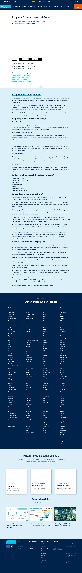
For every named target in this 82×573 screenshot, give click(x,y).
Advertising (43, 546)
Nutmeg (45, 374)
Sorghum (62, 351)
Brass (9, 370)
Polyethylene (46, 419)
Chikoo (10, 409)
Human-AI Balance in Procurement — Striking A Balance (14, 525)
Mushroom (45, 353)
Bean (9, 346)
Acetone (10, 310)
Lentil (44, 318)
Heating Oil (28, 411)
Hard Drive (28, 404)
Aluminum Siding (12, 323)
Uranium (62, 413)
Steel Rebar (63, 368)
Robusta (62, 318)
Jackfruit (27, 434)
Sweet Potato (63, 379)
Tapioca (62, 385)
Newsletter (43, 560)
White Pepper (63, 430)
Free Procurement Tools (70, 546)
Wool (61, 437)
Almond (10, 316)
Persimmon (45, 407)
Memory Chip (46, 338)
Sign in (76, 1)
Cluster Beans (11, 426)
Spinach (62, 359)
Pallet (44, 392)
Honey (27, 413)
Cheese (10, 404)
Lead (44, 312)
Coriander (27, 320)
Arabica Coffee (11, 331)
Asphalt (10, 336)
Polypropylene (46, 422)
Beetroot (10, 351)
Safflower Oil (63, 325)
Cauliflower (11, 398)
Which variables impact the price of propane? (24, 77)
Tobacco (62, 402)
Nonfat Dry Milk (47, 372)
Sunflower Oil (63, 376)
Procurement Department (70, 553)
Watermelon (63, 426)
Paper (44, 398)
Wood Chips (63, 434)
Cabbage (10, 379)
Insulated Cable (29, 419)
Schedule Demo (55, 6)
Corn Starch (28, 325)
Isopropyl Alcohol (29, 432)
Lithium (45, 323)
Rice (61, 314)
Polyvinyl (45, 424)
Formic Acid (28, 379)
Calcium (10, 383)
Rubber (62, 320)
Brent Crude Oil (12, 372)
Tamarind (62, 381)
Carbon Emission (12, 389)
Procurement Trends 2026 (69, 562)
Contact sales (7, 1)
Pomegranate (46, 426)
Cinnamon (10, 419)
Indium (27, 417)
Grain (26, 396)
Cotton (27, 327)
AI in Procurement (69, 543)
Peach (44, 400)
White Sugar (63, 432)
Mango (44, 336)
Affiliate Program (44, 548)
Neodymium (46, 364)
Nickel (44, 366)
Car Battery (11, 387)
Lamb (44, 310)
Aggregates (11, 314)
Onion (44, 381)
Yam (61, 439)
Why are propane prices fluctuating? (22, 75)
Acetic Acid (10, 308)
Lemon (44, 316)
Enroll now (78, 6)
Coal (9, 428)
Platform (24, 6)
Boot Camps (32, 543)
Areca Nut (10, 333)
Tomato (62, 404)
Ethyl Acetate (28, 357)
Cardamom (11, 392)
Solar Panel (63, 346)
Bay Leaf (10, 344)
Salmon (62, 327)
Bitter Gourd (11, 357)
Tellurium (62, 389)
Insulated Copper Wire (30, 422)
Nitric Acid (45, 370)
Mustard (45, 355)
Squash (62, 361)
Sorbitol (62, 348)
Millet (44, 346)
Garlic (26, 383)
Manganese (45, 333)
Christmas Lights (12, 413)
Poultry (44, 432)
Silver (61, 340)
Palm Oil (45, 394)
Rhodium (62, 316)
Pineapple (45, 411)
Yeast (61, 441)
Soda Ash (62, 344)
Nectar (44, 361)
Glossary (43, 555)
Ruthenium (62, 323)
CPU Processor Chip (30, 333)
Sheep (61, 333)
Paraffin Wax (46, 396)
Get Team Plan (32, 548)
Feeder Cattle (28, 359)
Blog (42, 550)
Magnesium (45, 331)
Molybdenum (46, 351)
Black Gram (11, 361)
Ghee (26, 389)
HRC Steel (27, 415)
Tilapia (61, 394)
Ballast (9, 340)
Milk (44, 344)
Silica (61, 336)
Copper (27, 316)
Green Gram (28, 398)
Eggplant (27, 353)
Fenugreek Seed (29, 364)
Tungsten (62, 407)
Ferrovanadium (29, 368)
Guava (27, 402)
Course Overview (21, 546)
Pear (44, 404)
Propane (45, 434)
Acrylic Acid (11, 312)
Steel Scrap (62, 370)
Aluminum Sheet (12, 320)
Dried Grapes (28, 348)
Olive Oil (45, 379)
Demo (54, 546)
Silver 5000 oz (63, 342)
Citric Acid (10, 422)
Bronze (10, 374)
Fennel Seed (28, 361)
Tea (61, 387)
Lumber (45, 329)
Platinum (45, 413)
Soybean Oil (63, 355)
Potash (44, 428)
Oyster (44, 387)
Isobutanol (28, 430)
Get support (14, 1)
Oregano (45, 385)
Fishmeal (27, 372)
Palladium (45, 389)
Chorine (10, 411)
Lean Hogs (45, 314)
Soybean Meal (63, 357)
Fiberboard (28, 370)
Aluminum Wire (12, 325)
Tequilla (62, 392)
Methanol (45, 342)
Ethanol (27, 355)
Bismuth (10, 355)
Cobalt (27, 308)
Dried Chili (27, 346)
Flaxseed (27, 374)
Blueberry (10, 368)
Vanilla (61, 419)
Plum (44, 415)
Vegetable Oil (63, 422)
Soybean (62, 353)
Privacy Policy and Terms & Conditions (57, 549)
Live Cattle (45, 327)
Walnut (62, 424)
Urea (61, 415)
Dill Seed (27, 344)
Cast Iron (10, 394)
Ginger (27, 392)
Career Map (43, 553)
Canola (10, 385)
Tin (61, 396)
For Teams (31, 546)
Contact (68, 6)
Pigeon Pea (45, 409)
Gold (26, 394)
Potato (44, 430)
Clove (9, 424)
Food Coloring (28, 376)
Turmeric (62, 409)
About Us (43, 543)
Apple (9, 327)
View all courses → (41, 465)
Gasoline (27, 385)
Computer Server (29, 314)
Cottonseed (28, 329)
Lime (44, 320)
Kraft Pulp (45, 308)
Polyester (45, 417)
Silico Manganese (64, 338)
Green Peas (28, 400)
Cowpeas (27, 331)
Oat (44, 376)
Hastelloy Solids (29, 409)
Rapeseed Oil (63, 312)
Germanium (28, 387)
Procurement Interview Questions (70, 556)
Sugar (61, 374)
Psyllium (62, 308)
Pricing (62, 6)
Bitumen (10, 359)
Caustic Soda (11, 400)
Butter (9, 376)
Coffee (27, 312)
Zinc (61, 443)
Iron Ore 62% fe (29, 426)
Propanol (45, 437)
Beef (9, 348)
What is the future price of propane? (22, 81)
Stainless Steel (63, 364)
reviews (48, 1)
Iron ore (27, 428)
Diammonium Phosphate (31, 340)
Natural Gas (46, 359)
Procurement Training (69, 559)
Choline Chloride (12, 415)
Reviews (43, 562)
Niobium (45, 368)
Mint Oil (45, 348)
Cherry (9, 407)
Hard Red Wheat (29, 407)
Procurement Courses (69, 550)
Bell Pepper (11, 353)
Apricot (10, 329)
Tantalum (62, 383)
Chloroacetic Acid (12, 417)
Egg (26, 351)
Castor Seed (11, 396)
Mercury (45, 340)
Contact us (55, 543)
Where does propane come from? (21, 79)
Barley (9, 342)
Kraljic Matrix (67, 548)
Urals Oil (62, 411)
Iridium (27, 424)
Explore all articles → (41, 503)
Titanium (62, 398)
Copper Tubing (29, 318)
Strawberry (63, 372)
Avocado (10, 338)
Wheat (61, 428)
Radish (61, 310)
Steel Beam (62, 366)
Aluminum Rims (12, 318)
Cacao (9, 381)
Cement (10, 402)
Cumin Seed (28, 338)
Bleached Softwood (13, 366)
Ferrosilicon (28, 366)
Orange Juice (46, 383)
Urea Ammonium (64, 417)
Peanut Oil (45, 402)
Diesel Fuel (28, 342)
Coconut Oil (28, 310)
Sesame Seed (63, 331)
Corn (26, 323)
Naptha (44, 357)
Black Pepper (11, 364)
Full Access (19, 543)
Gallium (27, 381)
